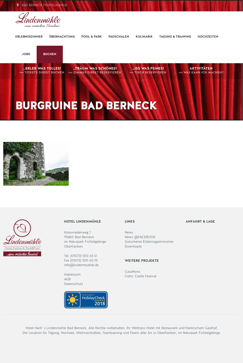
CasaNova (132, 272)
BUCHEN (49, 54)
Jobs (26, 54)
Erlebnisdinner (29, 36)
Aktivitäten (201, 71)
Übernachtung (62, 36)
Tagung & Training (175, 36)
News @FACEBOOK (140, 237)
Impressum (72, 274)
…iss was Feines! (148, 71)
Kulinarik (144, 36)
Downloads (133, 246)
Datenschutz (73, 284)
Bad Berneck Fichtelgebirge (41, 5)
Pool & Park (91, 36)
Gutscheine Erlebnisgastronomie (149, 242)
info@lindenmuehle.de (81, 265)
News (129, 232)
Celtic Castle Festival (140, 276)
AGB (67, 279)
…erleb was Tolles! (41, 71)
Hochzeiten (208, 36)
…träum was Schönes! (95, 71)
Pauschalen (118, 36)
